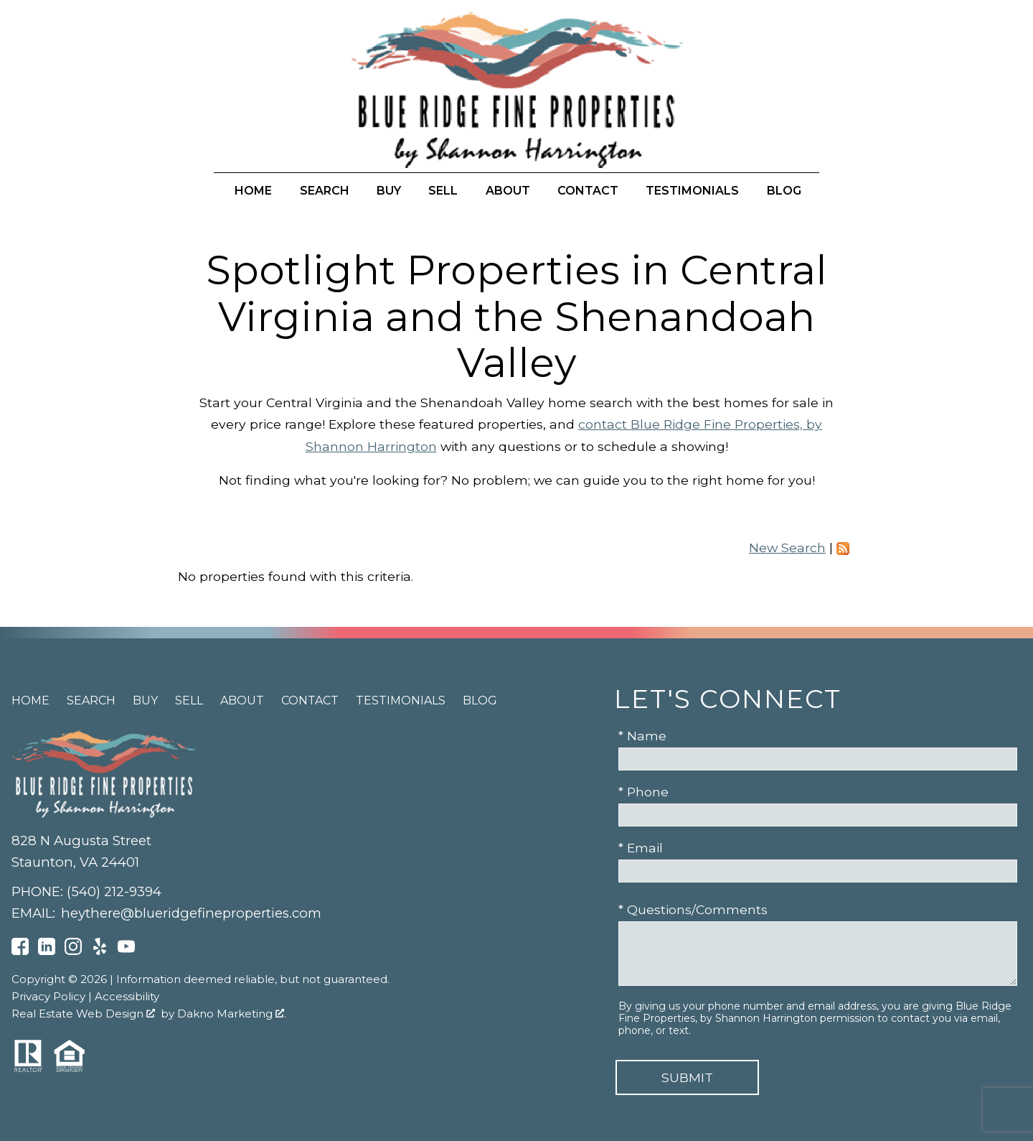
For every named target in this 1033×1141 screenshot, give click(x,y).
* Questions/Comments (693, 909)
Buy (389, 191)
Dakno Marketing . (231, 1013)
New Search (787, 547)
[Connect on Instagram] (73, 950)
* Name (642, 735)
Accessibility (127, 996)
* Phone (643, 791)
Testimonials (692, 191)
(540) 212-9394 (114, 891)
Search (324, 191)
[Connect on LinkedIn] (46, 950)
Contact (587, 191)
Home (253, 191)
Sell (443, 191)
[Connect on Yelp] (99, 950)
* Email (640, 847)
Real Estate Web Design (83, 1013)
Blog (784, 191)
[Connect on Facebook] (20, 950)
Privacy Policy (48, 996)
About (508, 191)
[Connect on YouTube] (126, 950)
